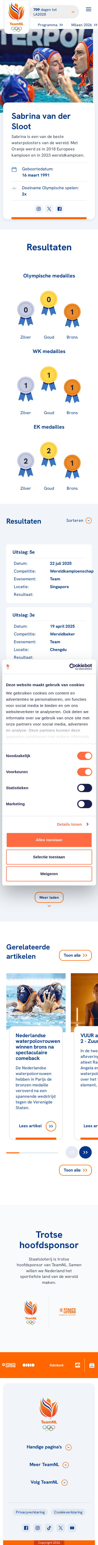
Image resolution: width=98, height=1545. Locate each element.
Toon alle (75, 955)
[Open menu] (88, 9)
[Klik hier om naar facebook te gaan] (26, 1528)
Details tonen (69, 824)
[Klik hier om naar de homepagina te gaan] (17, 17)
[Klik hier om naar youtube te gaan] (72, 1528)
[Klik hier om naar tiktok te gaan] (49, 1528)
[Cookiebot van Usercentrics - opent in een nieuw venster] (70, 666)
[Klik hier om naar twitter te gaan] (60, 1528)
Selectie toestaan (49, 857)
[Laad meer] (49, 900)
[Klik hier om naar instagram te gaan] (37, 1528)
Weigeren (49, 874)
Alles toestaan (49, 840)
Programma (50, 25)
